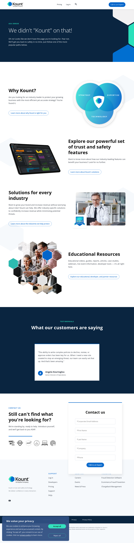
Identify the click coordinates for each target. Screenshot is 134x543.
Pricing (59, 4)
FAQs (50, 495)
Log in (68, 4)
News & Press (80, 486)
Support (51, 491)
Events (77, 482)
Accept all (57, 526)
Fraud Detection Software (111, 478)
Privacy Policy (87, 520)
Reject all (57, 535)
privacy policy (25, 535)
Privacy (74, 520)
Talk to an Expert (95, 465)
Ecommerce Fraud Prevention (113, 482)
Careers (78, 478)
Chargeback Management (111, 486)
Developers (52, 482)
